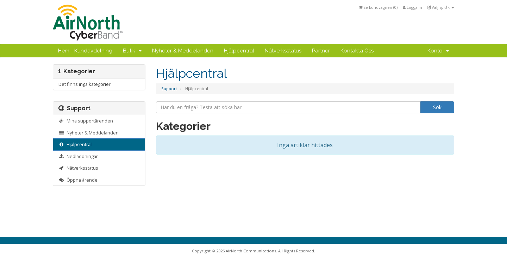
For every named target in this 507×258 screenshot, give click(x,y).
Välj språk (440, 7)
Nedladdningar (78, 156)
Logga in (412, 7)
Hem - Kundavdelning (85, 51)
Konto (438, 51)
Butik (132, 51)
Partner (321, 51)
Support (169, 88)
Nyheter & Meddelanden (182, 51)
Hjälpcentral (239, 51)
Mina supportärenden (85, 121)
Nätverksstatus (283, 51)
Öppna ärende (78, 180)
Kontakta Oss (357, 51)
